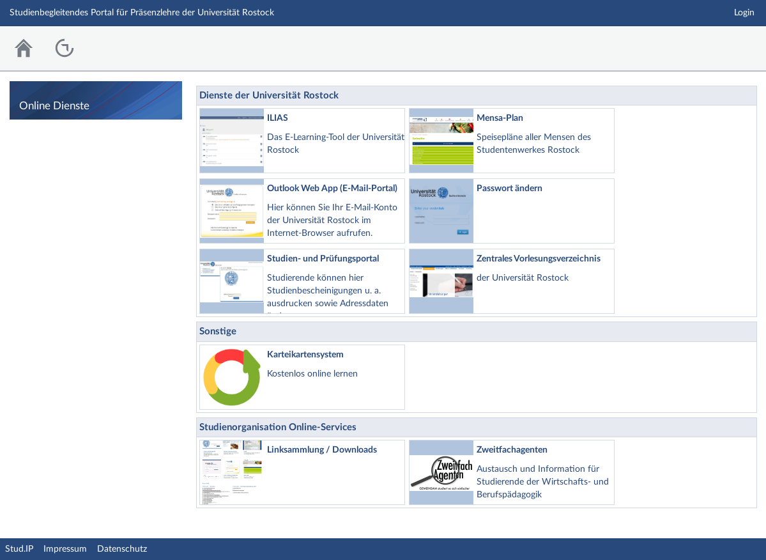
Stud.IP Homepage (716, 45)
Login (744, 12)
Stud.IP (19, 549)
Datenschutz (122, 549)
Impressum (65, 549)
